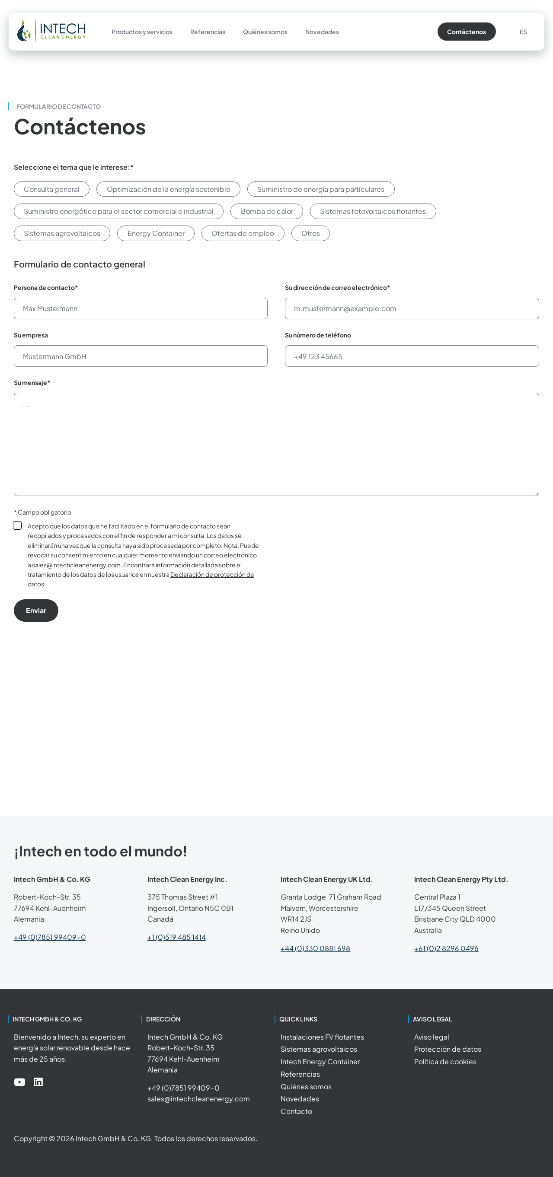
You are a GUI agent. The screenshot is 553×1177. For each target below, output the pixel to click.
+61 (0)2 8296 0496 (446, 948)
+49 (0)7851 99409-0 (50, 937)
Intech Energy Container (320, 1061)
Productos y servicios (142, 31)
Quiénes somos (265, 31)
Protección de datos (447, 1048)
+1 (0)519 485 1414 (176, 937)
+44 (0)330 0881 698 (315, 948)
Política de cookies (445, 1061)
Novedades (322, 31)
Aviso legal (431, 1036)
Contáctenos (466, 31)
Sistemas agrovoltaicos (319, 1048)
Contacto (296, 1111)
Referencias (207, 31)
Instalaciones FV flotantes (322, 1036)
